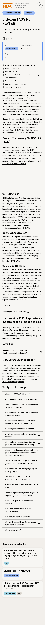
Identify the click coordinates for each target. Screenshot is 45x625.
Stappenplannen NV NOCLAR (15, 311)
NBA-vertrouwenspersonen (14, 84)
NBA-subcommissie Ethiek (18, 151)
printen (7, 38)
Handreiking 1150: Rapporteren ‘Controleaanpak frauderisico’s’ (21, 76)
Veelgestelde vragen (11, 87)
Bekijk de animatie (10, 68)
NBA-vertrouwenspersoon (13, 382)
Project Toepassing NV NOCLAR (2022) (18, 65)
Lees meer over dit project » (14, 164)
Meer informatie (9, 81)
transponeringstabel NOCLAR (17, 228)
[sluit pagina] (40, 5)
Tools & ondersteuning (12, 13)
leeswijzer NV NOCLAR (12, 261)
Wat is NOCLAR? (10, 72)
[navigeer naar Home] (16, 5)
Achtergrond (29, 13)
